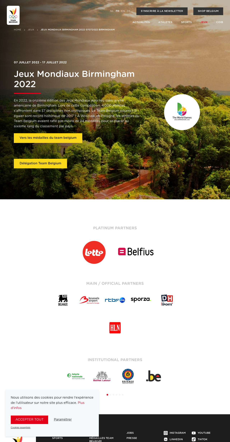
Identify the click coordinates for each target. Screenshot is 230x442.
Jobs (130, 433)
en (123, 11)
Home (17, 30)
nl (112, 11)
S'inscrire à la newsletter (162, 11)
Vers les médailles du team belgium (48, 138)
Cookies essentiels (20, 428)
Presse (131, 438)
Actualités (141, 22)
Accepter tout (29, 419)
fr (117, 11)
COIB (219, 22)
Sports (186, 22)
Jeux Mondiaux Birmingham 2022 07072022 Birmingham (78, 30)
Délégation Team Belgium (40, 163)
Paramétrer (63, 419)
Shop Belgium (208, 11)
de (129, 11)
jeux (31, 30)
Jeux (204, 22)
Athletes (165, 22)
